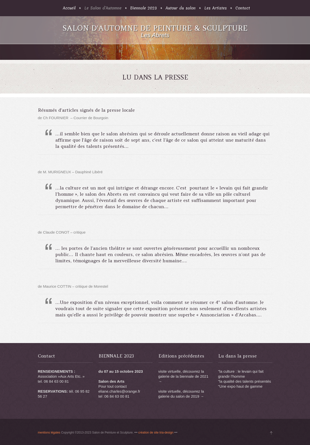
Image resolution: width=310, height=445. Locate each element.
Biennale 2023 (143, 8)
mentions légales (49, 432)
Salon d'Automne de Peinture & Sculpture (155, 28)
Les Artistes (215, 8)
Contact (242, 8)
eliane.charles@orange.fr (119, 391)
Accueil (69, 8)
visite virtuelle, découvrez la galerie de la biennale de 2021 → (183, 376)
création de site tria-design (156, 432)
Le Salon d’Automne (102, 8)
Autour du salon (181, 8)
